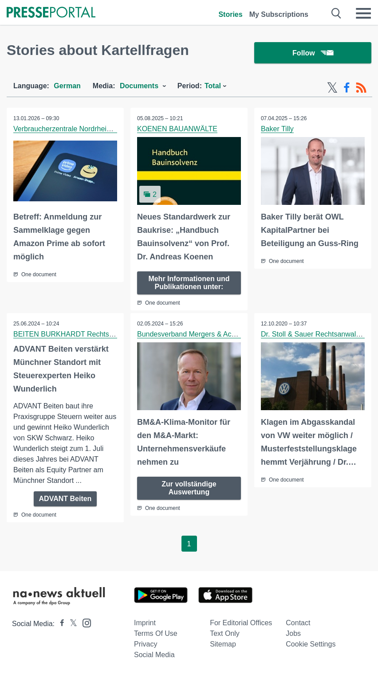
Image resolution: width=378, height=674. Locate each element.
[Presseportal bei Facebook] (59, 623)
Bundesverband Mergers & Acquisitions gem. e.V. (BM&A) (228, 334)
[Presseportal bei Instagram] (84, 622)
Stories (230, 14)
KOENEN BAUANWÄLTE (177, 129)
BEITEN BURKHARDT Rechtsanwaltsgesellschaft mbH (100, 334)
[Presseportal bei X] (70, 623)
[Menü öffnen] (363, 13)
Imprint (145, 623)
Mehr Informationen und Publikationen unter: (188, 282)
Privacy (145, 644)
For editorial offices (241, 623)
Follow (312, 53)
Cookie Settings (310, 644)
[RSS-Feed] (361, 88)
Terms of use (155, 633)
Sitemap (223, 644)
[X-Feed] (332, 88)
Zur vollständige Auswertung (189, 488)
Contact (298, 623)
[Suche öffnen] (336, 13)
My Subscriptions (278, 14)
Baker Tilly (277, 129)
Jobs (293, 633)
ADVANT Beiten (65, 498)
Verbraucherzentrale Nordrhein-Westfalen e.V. (85, 129)
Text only (225, 633)
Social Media (154, 654)
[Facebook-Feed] (346, 88)
